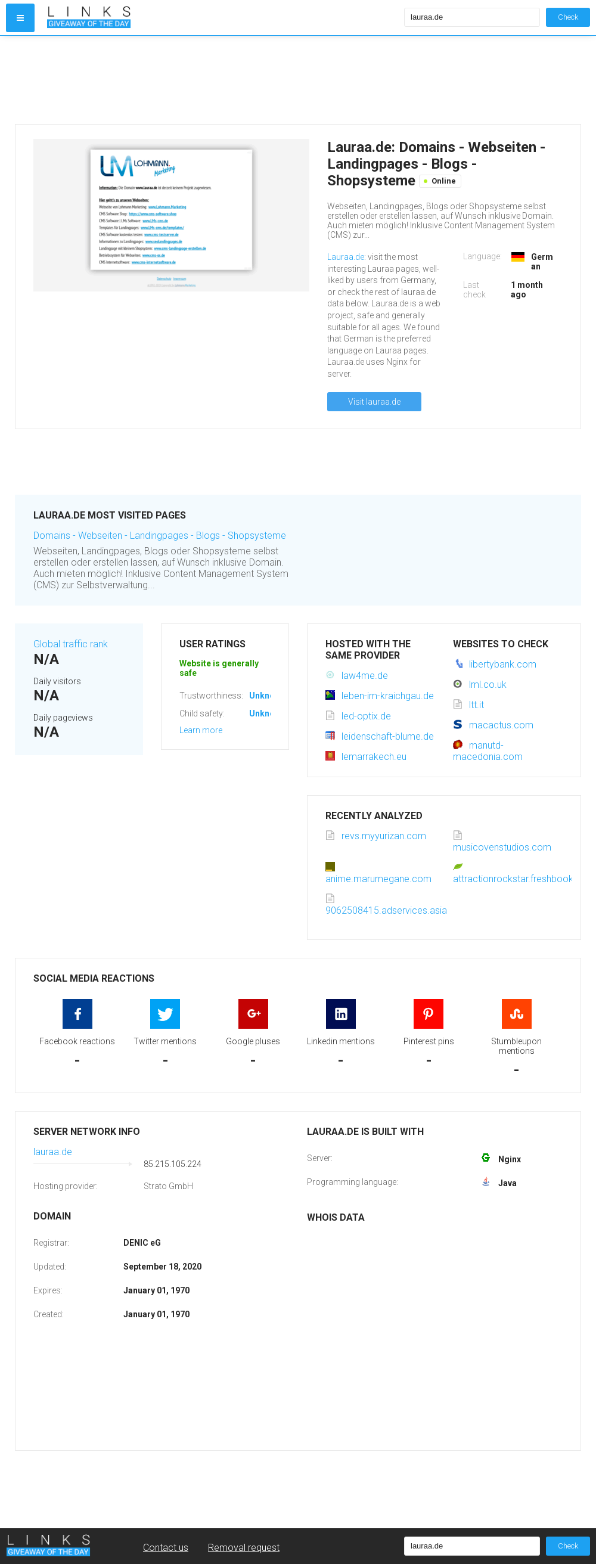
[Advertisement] (223, 80)
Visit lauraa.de (374, 401)
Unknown (267, 695)
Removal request (244, 1547)
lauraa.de (52, 1152)
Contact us (165, 1547)
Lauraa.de (345, 257)
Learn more (200, 730)
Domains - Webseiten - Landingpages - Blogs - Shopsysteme (159, 535)
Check (568, 17)
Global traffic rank (70, 644)
